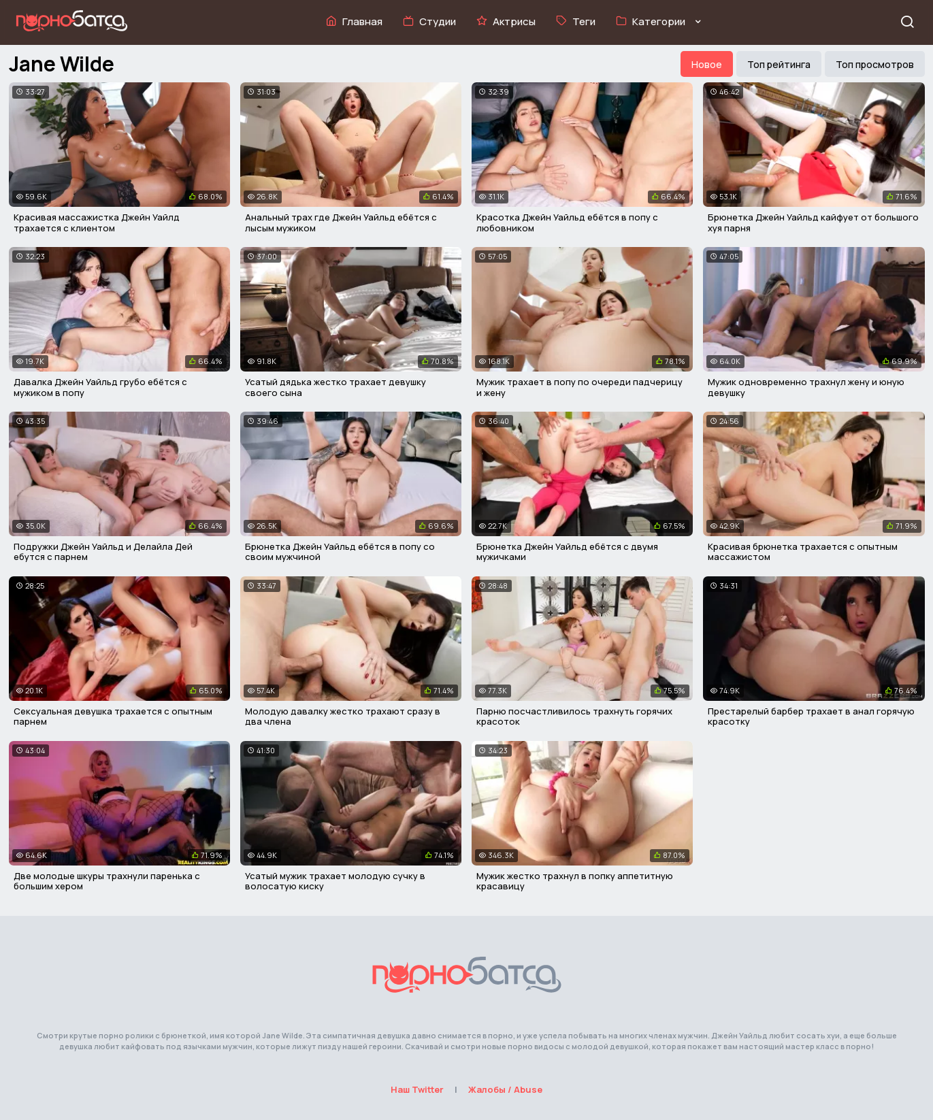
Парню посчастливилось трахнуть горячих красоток (574, 716)
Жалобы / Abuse (505, 1089)
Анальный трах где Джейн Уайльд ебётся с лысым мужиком (341, 222)
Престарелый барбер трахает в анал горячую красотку (811, 716)
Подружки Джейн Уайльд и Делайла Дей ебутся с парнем (103, 551)
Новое (706, 64)
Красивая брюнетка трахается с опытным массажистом (803, 551)
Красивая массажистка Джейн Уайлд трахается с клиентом (97, 222)
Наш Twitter (417, 1089)
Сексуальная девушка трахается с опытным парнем (113, 716)
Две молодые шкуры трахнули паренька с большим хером (107, 881)
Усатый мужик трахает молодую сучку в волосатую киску (335, 881)
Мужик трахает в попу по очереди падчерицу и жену (579, 387)
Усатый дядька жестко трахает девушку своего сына (335, 387)
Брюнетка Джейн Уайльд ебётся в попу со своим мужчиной (340, 551)
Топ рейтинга (779, 64)
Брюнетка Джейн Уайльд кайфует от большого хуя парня (813, 222)
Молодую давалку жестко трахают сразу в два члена (342, 716)
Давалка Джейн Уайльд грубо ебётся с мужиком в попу (100, 387)
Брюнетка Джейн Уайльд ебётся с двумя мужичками (567, 551)
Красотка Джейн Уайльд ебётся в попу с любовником (567, 222)
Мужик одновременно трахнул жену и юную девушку (806, 387)
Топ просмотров (875, 64)
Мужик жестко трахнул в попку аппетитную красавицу (574, 881)
